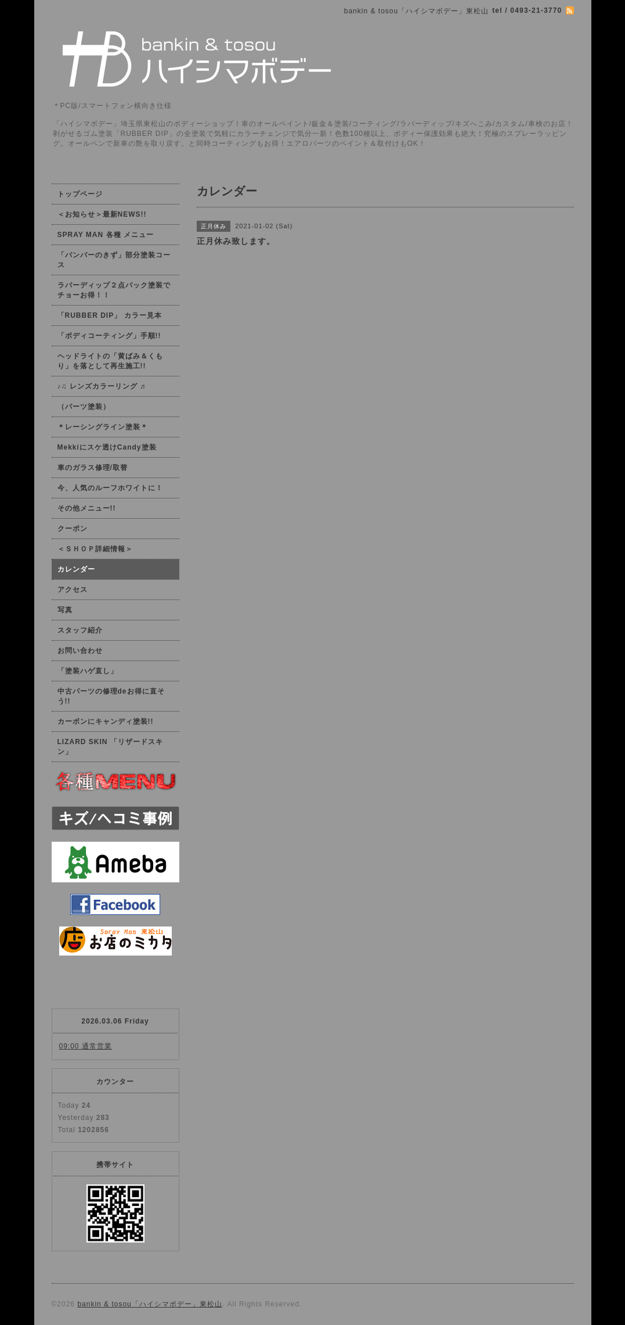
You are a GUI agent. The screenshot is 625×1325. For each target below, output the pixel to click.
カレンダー (76, 569)
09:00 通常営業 (85, 1046)
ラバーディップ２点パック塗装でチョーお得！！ (114, 290)
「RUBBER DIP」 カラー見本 (109, 315)
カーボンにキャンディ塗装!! (105, 721)
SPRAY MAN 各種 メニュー (105, 235)
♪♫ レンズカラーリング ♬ (101, 386)
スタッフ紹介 (80, 630)
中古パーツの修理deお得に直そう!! (111, 696)
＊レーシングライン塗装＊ (102, 427)
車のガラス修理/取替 (92, 468)
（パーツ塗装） (83, 407)
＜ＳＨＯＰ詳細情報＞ (95, 549)
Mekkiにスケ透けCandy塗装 (107, 447)
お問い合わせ (80, 651)
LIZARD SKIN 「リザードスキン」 (110, 747)
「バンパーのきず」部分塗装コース (114, 260)
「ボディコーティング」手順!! (109, 336)
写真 (65, 610)
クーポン (72, 529)
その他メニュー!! (86, 508)
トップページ (80, 194)
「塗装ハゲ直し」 (87, 671)
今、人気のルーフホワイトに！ (110, 488)
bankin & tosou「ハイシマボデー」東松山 (149, 1304)
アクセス (72, 590)
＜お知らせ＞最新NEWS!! (102, 214)
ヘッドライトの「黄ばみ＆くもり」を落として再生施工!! (110, 361)
